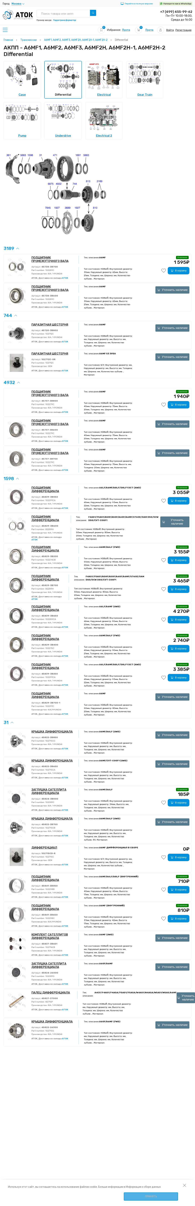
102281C (49, 270)
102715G (49, 1030)
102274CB (50, 560)
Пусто (126, 30)
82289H (49, 529)
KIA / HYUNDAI (54, 273)
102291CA (50, 500)
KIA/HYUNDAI (54, 709)
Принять (151, 1196)
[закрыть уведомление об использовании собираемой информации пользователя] (184, 1185)
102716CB (50, 947)
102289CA (50, 619)
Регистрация (183, 30)
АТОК (65, 278)
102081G (49, 976)
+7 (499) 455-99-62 (176, 12)
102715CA (50, 770)
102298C (50, 918)
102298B (50, 889)
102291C (49, 706)
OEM (49, 366)
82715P (49, 1001)
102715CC (50, 741)
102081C (49, 802)
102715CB (50, 828)
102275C (49, 648)
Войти (170, 30)
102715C (49, 857)
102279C (49, 404)
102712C (49, 334)
